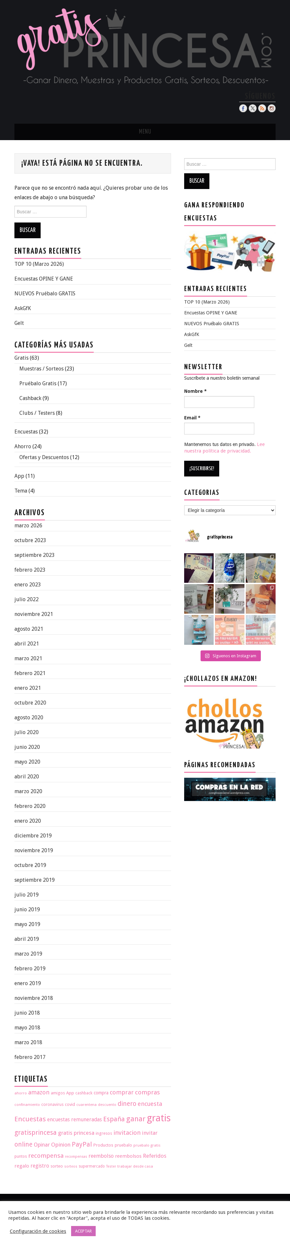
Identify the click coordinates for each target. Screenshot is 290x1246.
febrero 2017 (30, 1057)
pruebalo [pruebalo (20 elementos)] (123, 1145)
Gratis (21, 358)
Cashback (30, 398)
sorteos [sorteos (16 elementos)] (70, 1166)
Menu (145, 132)
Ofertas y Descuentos (44, 457)
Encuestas (26, 432)
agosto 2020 (28, 717)
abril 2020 (26, 776)
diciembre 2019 (33, 836)
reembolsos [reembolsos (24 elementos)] (128, 1156)
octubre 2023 (30, 540)
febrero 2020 (30, 806)
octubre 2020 (30, 703)
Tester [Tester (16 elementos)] (111, 1166)
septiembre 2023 (34, 555)
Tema (20, 491)
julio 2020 (26, 732)
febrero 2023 (30, 570)
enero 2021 (27, 688)
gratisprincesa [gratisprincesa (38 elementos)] (35, 1132)
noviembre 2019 (33, 850)
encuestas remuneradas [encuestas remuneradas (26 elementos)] (74, 1119)
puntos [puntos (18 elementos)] (20, 1156)
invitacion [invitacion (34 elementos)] (127, 1132)
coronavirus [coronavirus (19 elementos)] (52, 1104)
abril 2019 (26, 939)
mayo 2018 (27, 1027)
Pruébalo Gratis (37, 383)
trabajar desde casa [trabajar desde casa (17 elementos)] (135, 1166)
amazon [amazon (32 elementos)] (38, 1092)
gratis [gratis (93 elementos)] (159, 1118)
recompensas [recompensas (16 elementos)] (76, 1156)
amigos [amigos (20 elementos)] (58, 1092)
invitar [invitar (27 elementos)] (150, 1133)
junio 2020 (27, 747)
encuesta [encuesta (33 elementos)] (150, 1103)
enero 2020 (27, 821)
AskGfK (22, 308)
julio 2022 (26, 599)
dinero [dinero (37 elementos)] (127, 1104)
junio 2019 (27, 909)
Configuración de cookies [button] (38, 1231)
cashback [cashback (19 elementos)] (83, 1092)
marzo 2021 (28, 658)
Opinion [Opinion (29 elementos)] (60, 1144)
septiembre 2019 (34, 880)
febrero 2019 (30, 968)
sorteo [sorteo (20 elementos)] (56, 1166)
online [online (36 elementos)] (23, 1144)
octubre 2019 (30, 865)
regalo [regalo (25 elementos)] (21, 1166)
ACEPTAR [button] (83, 1231)
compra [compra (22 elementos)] (101, 1092)
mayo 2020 (27, 762)
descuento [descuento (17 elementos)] (107, 1104)
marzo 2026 (28, 525)
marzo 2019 (28, 954)
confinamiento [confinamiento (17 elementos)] (27, 1104)
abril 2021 (26, 644)
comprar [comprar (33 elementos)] (122, 1092)
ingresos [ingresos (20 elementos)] (104, 1133)
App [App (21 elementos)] (70, 1092)
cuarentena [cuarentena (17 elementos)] (86, 1104)
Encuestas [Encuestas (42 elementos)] (30, 1119)
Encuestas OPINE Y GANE (43, 279)
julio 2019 (26, 895)
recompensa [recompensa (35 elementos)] (46, 1155)
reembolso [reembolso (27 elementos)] (101, 1156)
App (19, 476)
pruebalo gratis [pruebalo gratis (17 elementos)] (147, 1145)
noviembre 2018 (33, 998)
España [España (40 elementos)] (114, 1119)
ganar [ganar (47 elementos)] (135, 1119)
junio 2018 (27, 1013)
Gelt (19, 323)
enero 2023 (27, 584)
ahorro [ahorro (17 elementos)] (20, 1093)
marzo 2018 (28, 1042)
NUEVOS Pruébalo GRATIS (44, 293)
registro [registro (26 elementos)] (39, 1166)
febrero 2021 (30, 673)
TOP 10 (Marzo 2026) (39, 264)
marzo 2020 (28, 791)
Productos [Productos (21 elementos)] (103, 1145)
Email (192, 417)
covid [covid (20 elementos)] (70, 1104)
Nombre (195, 391)
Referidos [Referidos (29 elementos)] (154, 1155)
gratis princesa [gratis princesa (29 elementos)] (76, 1133)
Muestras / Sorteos (41, 369)
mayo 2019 (27, 924)
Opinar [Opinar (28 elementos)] (42, 1145)
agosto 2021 (28, 629)
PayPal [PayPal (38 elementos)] (82, 1144)
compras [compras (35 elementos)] (147, 1092)
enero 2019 (27, 983)
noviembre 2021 (33, 614)
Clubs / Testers (37, 413)
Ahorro (22, 446)
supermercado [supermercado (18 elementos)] (92, 1166)
